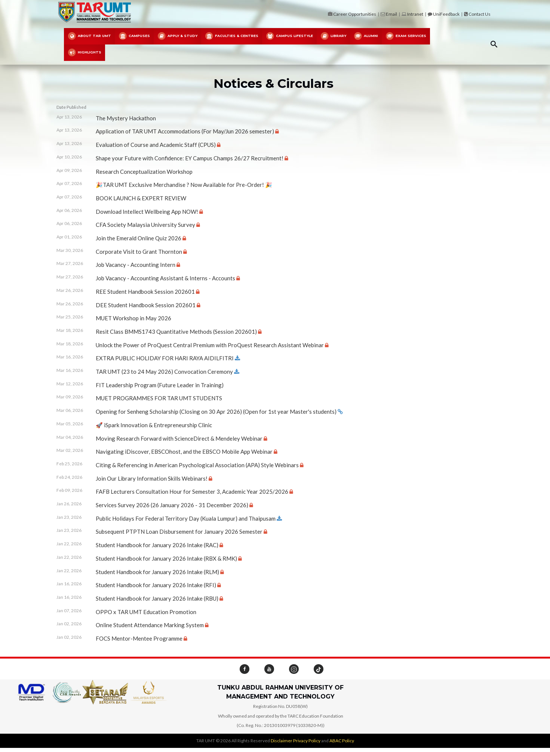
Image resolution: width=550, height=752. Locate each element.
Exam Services (405, 36)
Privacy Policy (306, 740)
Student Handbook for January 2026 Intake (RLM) (157, 571)
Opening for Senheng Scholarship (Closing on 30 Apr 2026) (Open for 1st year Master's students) (216, 411)
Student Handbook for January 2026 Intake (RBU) (157, 598)
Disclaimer (281, 740)
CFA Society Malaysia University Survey (145, 224)
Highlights (84, 52)
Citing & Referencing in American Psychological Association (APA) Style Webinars (197, 465)
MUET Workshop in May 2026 (133, 318)
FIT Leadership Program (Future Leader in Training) (160, 385)
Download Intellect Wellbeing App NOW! (147, 211)
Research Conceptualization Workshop (144, 171)
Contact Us (479, 14)
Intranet (415, 14)
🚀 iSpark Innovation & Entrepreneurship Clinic (154, 425)
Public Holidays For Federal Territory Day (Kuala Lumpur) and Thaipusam (186, 518)
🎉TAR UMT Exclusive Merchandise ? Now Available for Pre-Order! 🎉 (184, 184)
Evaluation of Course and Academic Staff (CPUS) (156, 144)
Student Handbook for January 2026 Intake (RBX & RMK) (166, 558)
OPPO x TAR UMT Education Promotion (146, 611)
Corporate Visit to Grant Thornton (139, 251)
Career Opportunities (354, 14)
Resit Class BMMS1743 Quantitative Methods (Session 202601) (176, 331)
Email (391, 14)
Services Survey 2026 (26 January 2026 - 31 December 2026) (172, 505)
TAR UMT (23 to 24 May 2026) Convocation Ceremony (164, 371)
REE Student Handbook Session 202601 (145, 291)
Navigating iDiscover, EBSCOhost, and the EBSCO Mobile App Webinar (184, 451)
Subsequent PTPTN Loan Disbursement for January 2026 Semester (179, 531)
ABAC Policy (341, 740)
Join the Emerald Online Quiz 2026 (138, 238)
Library (333, 36)
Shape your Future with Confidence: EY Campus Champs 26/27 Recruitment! (189, 158)
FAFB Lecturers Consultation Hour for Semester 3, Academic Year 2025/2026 (192, 491)
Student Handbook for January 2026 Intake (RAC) (157, 545)
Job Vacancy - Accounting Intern (135, 264)
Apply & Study (177, 36)
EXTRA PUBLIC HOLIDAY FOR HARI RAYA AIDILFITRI (165, 358)
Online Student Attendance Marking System (150, 625)
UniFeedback (446, 14)
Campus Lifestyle (289, 36)
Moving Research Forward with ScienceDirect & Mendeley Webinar (179, 438)
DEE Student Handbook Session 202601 (146, 305)
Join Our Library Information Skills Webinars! (152, 478)
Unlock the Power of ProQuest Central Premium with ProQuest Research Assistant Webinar (210, 345)
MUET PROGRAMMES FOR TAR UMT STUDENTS (159, 398)
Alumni (366, 36)
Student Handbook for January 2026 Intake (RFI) (156, 585)
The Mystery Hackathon (126, 118)
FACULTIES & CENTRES (231, 36)
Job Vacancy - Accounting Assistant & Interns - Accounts (165, 278)
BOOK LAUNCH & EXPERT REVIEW (141, 198)
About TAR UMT (89, 36)
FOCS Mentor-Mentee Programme (139, 638)
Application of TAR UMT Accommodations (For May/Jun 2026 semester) (185, 131)
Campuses (134, 36)
